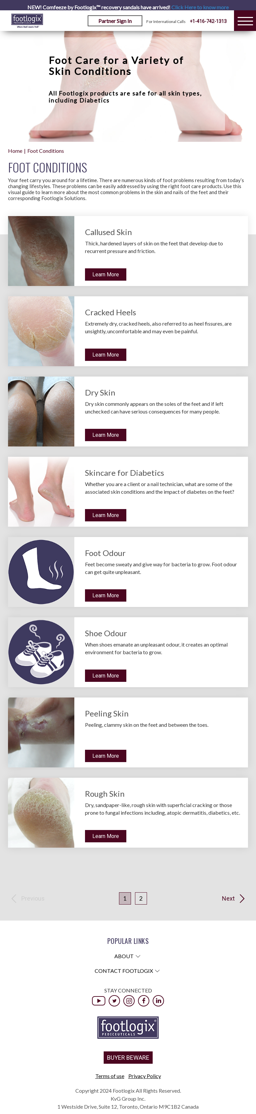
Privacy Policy (144, 1076)
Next (228, 899)
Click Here (200, 7)
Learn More (105, 274)
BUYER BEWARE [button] (128, 1057)
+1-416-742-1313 (208, 21)
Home (15, 150)
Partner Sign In (115, 21)
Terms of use (109, 1076)
